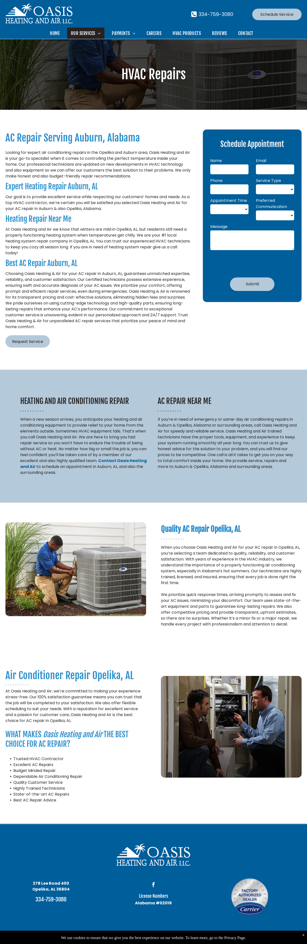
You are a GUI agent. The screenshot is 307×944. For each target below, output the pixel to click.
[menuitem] (56, 33)
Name (216, 160)
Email (261, 160)
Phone (216, 180)
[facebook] (153, 885)
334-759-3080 (51, 899)
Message (219, 226)
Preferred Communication (271, 203)
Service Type (268, 180)
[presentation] (247, 262)
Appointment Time (228, 200)
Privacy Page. (235, 938)
